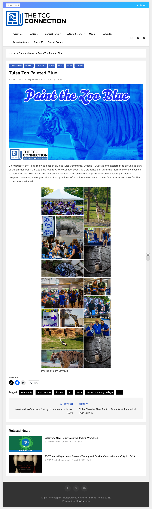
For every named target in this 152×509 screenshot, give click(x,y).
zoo (119, 392)
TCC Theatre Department (58, 460)
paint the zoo (44, 392)
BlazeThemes (82, 501)
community (26, 392)
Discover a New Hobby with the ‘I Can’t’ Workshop (72, 437)
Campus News (16, 66)
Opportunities (20, 42)
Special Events (55, 42)
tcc (70, 392)
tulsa (79, 392)
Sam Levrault (17, 79)
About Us (17, 33)
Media (92, 33)
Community (40, 66)
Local (51, 66)
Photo (60, 66)
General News (52, 33)
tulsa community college (100, 392)
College (34, 33)
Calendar (107, 33)
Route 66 (38, 42)
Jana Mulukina (53, 441)
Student (78, 66)
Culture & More (74, 33)
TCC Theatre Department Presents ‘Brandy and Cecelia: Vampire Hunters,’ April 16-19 (90, 456)
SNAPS (68, 66)
